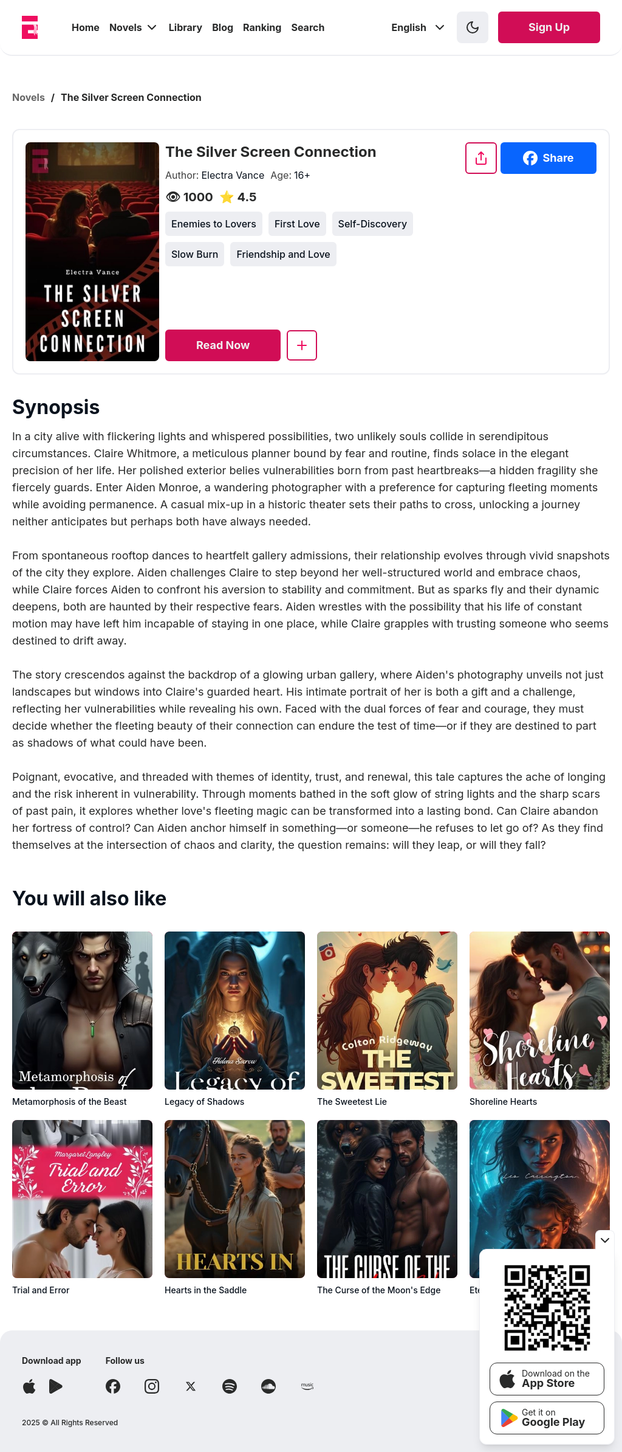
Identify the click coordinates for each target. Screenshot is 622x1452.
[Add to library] (302, 345)
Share (548, 158)
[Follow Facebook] (113, 1386)
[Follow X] (190, 1386)
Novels (134, 27)
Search (307, 27)
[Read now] (223, 345)
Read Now (223, 345)
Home (86, 27)
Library (185, 27)
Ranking (262, 27)
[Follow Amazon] (307, 1386)
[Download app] (29, 1386)
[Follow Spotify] (229, 1386)
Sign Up (549, 27)
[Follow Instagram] (152, 1386)
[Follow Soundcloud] (268, 1386)
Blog (222, 27)
